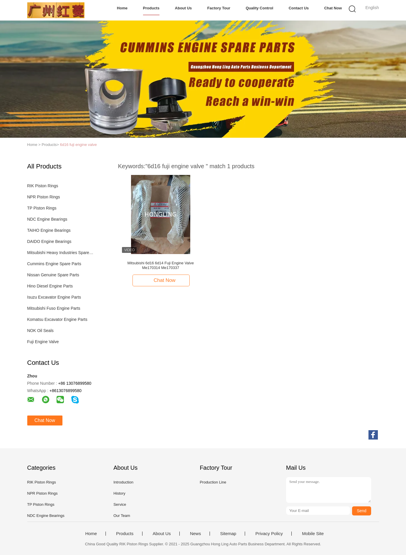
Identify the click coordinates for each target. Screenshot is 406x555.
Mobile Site (313, 534)
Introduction (123, 482)
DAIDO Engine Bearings (49, 241)
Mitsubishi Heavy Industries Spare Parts (60, 252)
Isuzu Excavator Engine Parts (54, 297)
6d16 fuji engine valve (78, 144)
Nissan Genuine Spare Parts (53, 275)
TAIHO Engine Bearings (49, 230)
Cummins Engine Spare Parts (54, 263)
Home (122, 8)
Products (151, 8)
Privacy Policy (269, 534)
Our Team (121, 515)
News (195, 534)
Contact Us (299, 8)
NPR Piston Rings (43, 197)
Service (119, 504)
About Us (183, 8)
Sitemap (228, 534)
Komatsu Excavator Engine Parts (57, 319)
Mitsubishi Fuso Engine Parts (53, 308)
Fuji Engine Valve (43, 341)
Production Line (213, 482)
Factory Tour (218, 8)
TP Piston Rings (42, 208)
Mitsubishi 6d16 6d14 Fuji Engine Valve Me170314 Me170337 (161, 265)
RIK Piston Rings (42, 185)
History (119, 493)
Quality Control (259, 8)
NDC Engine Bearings (47, 219)
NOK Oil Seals (40, 330)
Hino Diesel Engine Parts (50, 286)
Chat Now (333, 8)
